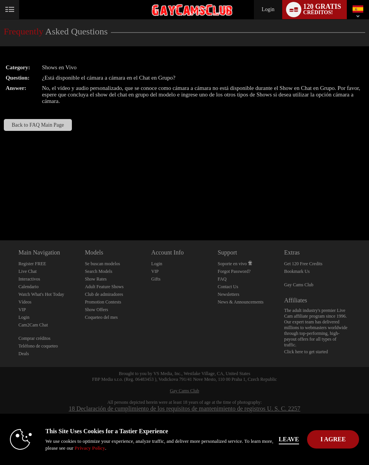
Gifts (156, 279)
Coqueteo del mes (101, 317)
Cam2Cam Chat (33, 325)
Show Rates (96, 279)
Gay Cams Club (299, 284)
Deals (23, 353)
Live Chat (27, 271)
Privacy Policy (90, 448)
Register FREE (32, 263)
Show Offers (96, 309)
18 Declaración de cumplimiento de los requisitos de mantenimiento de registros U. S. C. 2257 (185, 408)
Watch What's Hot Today (41, 294)
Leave (289, 439)
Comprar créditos (34, 338)
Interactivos (29, 279)
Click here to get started (306, 351)
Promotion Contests (103, 302)
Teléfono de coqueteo (38, 346)
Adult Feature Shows (104, 286)
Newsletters (228, 294)
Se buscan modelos (102, 263)
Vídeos (24, 302)
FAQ (222, 279)
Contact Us (228, 286)
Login (268, 9)
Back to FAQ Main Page (38, 125)
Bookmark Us (297, 271)
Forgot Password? (234, 271)
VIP (22, 309)
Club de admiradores (104, 294)
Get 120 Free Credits (303, 263)
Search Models (98, 271)
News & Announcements (240, 302)
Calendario (28, 286)
